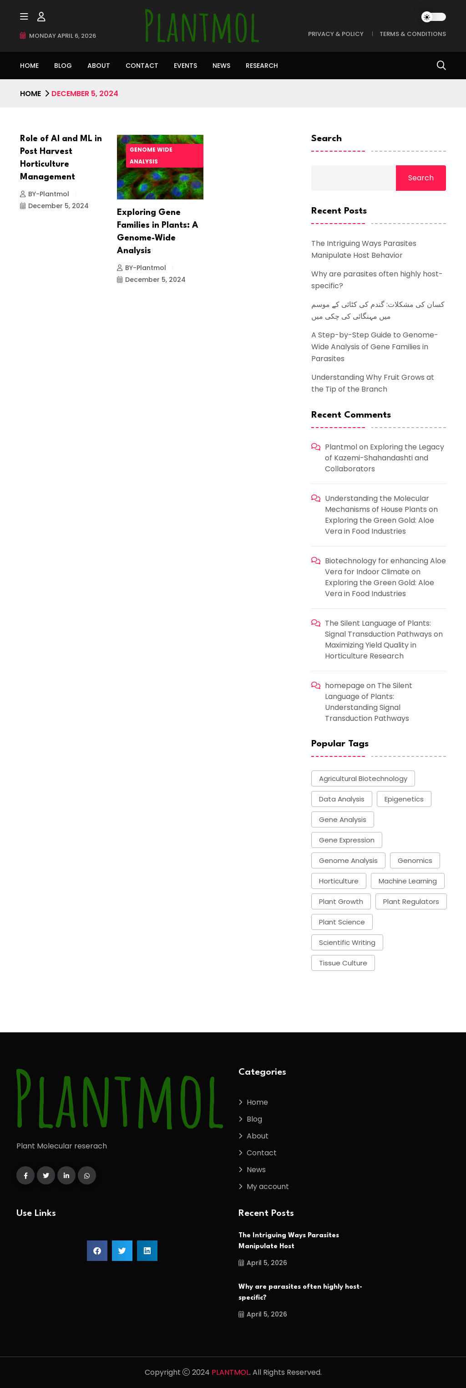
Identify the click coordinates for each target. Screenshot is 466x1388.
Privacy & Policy (336, 34)
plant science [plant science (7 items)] (342, 922)
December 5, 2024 (54, 205)
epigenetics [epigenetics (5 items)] (404, 799)
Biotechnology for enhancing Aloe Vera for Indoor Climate (385, 566)
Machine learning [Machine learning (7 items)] (408, 881)
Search (326, 138)
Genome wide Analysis (151, 155)
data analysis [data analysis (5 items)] (342, 799)
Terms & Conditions (413, 34)
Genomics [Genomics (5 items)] (415, 860)
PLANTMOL (230, 1372)
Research (262, 65)
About (98, 65)
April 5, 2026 (262, 1262)
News (221, 65)
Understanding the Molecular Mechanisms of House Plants (377, 504)
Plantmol (341, 447)
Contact (142, 65)
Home (29, 65)
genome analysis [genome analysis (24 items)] (348, 860)
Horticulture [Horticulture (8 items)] (339, 881)
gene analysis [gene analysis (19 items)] (342, 819)
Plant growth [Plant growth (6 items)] (341, 901)
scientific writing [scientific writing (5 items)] (347, 942)
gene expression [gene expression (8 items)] (347, 840)
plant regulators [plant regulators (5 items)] (411, 901)
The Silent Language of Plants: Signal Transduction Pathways (378, 628)
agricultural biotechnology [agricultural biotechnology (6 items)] (363, 778)
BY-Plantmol (44, 194)
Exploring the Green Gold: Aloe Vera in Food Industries (379, 525)
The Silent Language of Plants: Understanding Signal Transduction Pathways (368, 702)
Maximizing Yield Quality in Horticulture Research (370, 650)
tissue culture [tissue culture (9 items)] (343, 963)
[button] (97, 1250)
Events (185, 65)
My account (268, 1186)
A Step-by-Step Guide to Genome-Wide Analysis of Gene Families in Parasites (374, 347)
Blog (63, 65)
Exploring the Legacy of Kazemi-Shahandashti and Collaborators (384, 458)
